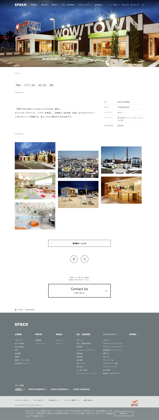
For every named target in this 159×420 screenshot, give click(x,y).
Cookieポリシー (54, 401)
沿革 (16, 351)
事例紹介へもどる (79, 244)
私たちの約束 (19, 344)
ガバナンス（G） (108, 361)
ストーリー (60, 344)
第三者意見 (107, 371)
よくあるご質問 (82, 371)
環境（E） (106, 354)
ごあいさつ (18, 341)
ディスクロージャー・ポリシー (87, 374)
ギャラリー (60, 341)
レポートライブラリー (110, 367)
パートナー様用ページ (113, 5)
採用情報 (98, 5)
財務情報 (80, 357)
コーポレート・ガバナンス (85, 351)
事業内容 (46, 5)
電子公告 (80, 367)
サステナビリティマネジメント (113, 347)
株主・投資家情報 (69, 5)
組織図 (17, 357)
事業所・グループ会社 (22, 361)
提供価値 (38, 341)
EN (135, 5)
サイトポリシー (39, 401)
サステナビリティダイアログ (112, 344)
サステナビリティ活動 (110, 364)
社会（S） (106, 357)
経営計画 (80, 354)
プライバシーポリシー (22, 401)
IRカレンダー (81, 364)
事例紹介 (56, 5)
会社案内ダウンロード (22, 364)
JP (131, 5)
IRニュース (80, 341)
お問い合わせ (125, 5)
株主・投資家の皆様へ (84, 344)
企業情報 (35, 5)
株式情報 (80, 361)
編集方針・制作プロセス (111, 374)
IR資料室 (79, 347)
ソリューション (40, 344)
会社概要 (18, 354)
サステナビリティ (85, 5)
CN (138, 5)
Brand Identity (19, 347)
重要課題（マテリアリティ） (112, 351)
